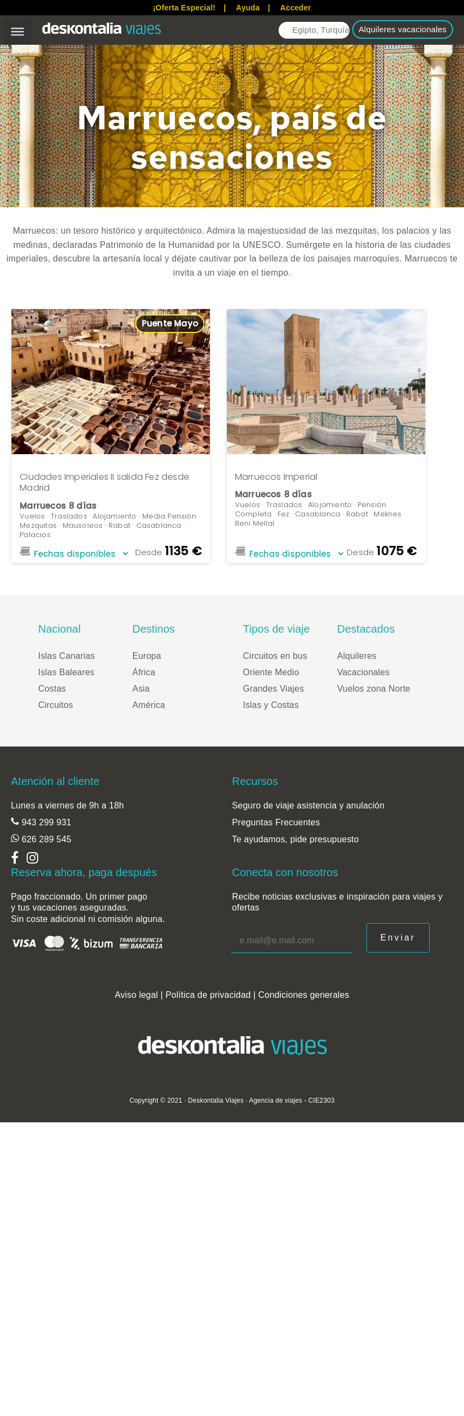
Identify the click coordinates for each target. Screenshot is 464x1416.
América (148, 705)
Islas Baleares (66, 672)
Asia (141, 688)
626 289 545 (45, 839)
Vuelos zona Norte (373, 688)
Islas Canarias (66, 656)
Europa (146, 656)
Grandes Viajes (273, 688)
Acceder (295, 7)
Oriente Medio (271, 672)
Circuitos (55, 705)
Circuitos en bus (275, 656)
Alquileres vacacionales (403, 29)
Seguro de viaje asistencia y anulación (308, 805)
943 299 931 (45, 822)
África (143, 672)
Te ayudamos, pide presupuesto (295, 839)
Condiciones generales (303, 994)
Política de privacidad (208, 994)
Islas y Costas (271, 705)
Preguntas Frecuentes (276, 822)
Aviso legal (136, 994)
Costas (52, 688)
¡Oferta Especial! (184, 7)
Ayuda (248, 7)
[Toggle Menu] (17, 31)
